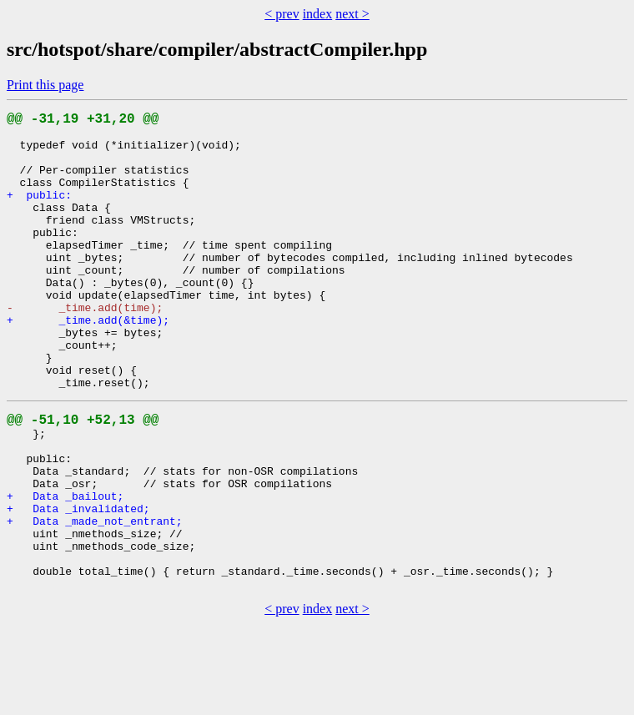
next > (352, 14)
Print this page (45, 85)
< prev (281, 14)
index (318, 14)
